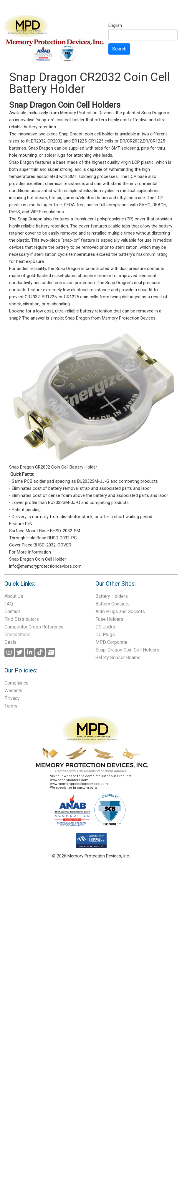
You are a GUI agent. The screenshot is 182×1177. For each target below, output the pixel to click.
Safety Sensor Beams (117, 657)
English (115, 25)
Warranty (13, 690)
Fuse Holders (109, 619)
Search (119, 49)
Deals (10, 642)
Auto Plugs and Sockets (120, 611)
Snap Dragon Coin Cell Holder (37, 559)
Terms (10, 706)
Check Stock (17, 634)
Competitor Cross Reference (34, 627)
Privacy (12, 698)
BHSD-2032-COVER (52, 545)
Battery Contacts (112, 604)
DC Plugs (105, 634)
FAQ (8, 604)
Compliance (16, 683)
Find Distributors (21, 619)
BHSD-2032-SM (65, 530)
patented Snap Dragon (144, 112)
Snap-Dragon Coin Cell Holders (127, 650)
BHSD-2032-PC (62, 538)
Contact (12, 611)
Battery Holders (111, 596)
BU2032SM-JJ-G (93, 481)
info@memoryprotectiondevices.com (45, 566)
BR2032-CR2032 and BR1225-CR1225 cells (72, 141)
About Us (13, 596)
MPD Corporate (111, 642)
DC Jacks (105, 627)
